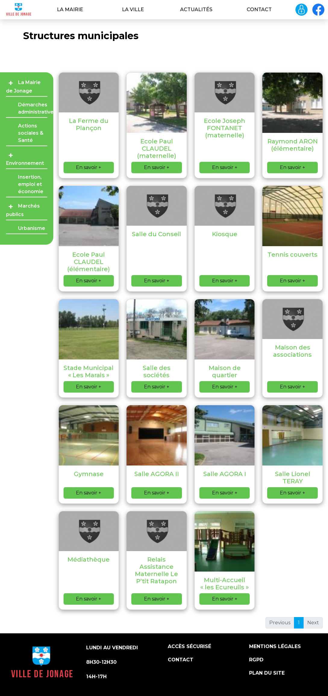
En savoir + (88, 167)
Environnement (25, 163)
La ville (133, 9)
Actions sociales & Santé (30, 133)
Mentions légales (275, 646)
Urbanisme (31, 228)
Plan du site (267, 673)
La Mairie (70, 9)
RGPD (256, 660)
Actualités (196, 9)
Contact (259, 9)
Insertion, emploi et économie (30, 184)
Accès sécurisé (189, 646)
